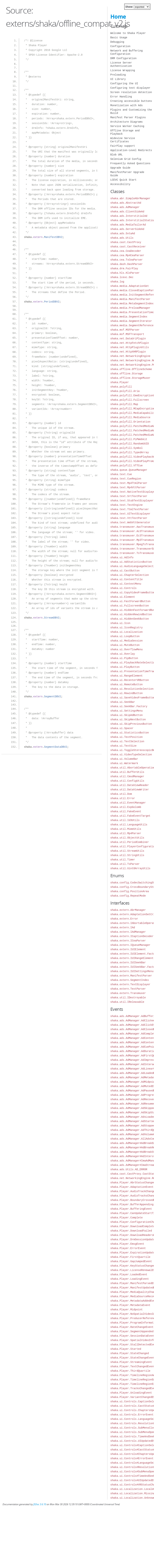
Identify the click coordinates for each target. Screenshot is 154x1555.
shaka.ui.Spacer (121, 728)
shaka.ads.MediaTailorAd (128, 224)
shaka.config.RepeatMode (128, 895)
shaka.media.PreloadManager (130, 308)
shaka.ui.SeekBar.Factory (128, 706)
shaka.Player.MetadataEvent (130, 1305)
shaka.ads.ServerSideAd (127, 229)
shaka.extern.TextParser (128, 989)
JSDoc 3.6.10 (39, 1504)
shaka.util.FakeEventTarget (130, 816)
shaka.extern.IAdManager (128, 932)
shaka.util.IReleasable (127, 1002)
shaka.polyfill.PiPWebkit (128, 439)
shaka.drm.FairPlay (124, 268)
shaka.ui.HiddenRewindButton (131, 614)
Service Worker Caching (127, 126)
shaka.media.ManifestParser (130, 299)
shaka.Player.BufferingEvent (131, 1209)
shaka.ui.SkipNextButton (128, 719)
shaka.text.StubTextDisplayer (131, 500)
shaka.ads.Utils (121, 238)
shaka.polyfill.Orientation (130, 421)
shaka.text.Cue (121, 474)
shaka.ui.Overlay (122, 654)
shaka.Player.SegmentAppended (131, 1331)
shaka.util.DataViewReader (129, 785)
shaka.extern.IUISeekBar (128, 962)
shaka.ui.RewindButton (126, 693)
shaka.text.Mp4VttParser (128, 487)
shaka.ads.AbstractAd (125, 203)
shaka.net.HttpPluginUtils (129, 347)
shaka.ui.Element (122, 597)
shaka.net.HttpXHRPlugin (128, 351)
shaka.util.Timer (122, 859)
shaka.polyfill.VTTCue (126, 465)
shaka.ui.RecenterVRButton (129, 680)
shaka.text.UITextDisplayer (130, 513)
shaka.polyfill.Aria (125, 391)
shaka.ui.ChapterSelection (129, 575)
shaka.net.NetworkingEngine (130, 356)
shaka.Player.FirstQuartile (130, 1257)
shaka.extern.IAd (122, 927)
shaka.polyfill (121, 386)
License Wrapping (122, 70)
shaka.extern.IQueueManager (130, 945)
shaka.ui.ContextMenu (125, 583)
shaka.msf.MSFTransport (127, 334)
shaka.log (117, 281)
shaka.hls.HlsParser (125, 273)
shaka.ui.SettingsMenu (126, 710)
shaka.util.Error (122, 798)
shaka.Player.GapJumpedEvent (131, 1261)
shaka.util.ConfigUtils (127, 781)
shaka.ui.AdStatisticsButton (131, 562)
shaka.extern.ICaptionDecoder (131, 936)
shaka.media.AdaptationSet (129, 286)
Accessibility (120, 184)
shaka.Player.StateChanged (129, 1353)
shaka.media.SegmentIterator (131, 321)
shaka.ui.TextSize (123, 745)
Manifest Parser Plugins (128, 117)
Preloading (118, 74)
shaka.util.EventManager (128, 802)
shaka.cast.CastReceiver (128, 246)
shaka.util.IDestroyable (128, 997)
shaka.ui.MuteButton (125, 645)
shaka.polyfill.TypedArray (129, 452)
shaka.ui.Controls (123, 588)
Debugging (117, 42)
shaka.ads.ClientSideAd (127, 211)
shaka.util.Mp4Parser (125, 833)
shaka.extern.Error (124, 918)
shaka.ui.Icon (120, 623)
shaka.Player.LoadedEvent (128, 1274)
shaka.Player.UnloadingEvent (131, 1392)
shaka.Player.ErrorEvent (128, 1248)
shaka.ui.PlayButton (125, 667)
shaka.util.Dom (121, 794)
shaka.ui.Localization (126, 632)
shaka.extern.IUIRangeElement (131, 958)
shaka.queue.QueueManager (128, 470)
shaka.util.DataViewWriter (129, 789)
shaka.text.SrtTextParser (128, 496)
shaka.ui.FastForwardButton (130, 601)
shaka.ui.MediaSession (126, 640)
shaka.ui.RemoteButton (126, 684)
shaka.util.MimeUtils (125, 829)
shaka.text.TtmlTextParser (129, 509)
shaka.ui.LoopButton (125, 636)
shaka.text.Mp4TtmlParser (128, 483)
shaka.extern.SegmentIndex (129, 980)
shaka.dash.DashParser (126, 264)
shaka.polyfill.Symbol (126, 448)
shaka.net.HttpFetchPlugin (129, 343)
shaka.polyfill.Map (124, 404)
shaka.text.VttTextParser (128, 518)
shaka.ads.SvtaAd (122, 233)
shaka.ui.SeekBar (122, 702)
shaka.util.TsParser (125, 864)
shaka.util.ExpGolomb (125, 807)
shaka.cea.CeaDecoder (125, 251)
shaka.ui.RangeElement (126, 675)
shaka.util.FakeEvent (125, 811)
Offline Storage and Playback (125, 132)
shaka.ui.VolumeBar (124, 759)
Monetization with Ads (126, 105)
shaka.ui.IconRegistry (126, 627)
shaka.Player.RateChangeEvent (131, 1327)
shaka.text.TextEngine (126, 505)
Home (118, 16)
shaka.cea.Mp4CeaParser (127, 255)
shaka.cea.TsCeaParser (126, 259)
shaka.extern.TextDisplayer (130, 984)
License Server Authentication (121, 64)
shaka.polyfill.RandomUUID (129, 443)
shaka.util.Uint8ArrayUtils (130, 868)
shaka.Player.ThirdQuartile (130, 1371)
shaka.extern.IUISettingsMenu (131, 971)
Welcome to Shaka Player (128, 33)
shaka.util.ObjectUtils (127, 837)
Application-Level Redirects (131, 150)
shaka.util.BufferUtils (127, 772)
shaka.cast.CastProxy (125, 242)
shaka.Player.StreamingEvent (131, 1362)
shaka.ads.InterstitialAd (128, 216)
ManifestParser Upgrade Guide (127, 173)
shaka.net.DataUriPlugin (128, 338)
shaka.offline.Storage (126, 373)
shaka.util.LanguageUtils (128, 824)
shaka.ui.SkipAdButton (126, 715)
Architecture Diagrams (126, 122)
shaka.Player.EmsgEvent (127, 1244)
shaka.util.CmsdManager (127, 776)
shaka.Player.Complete (126, 1217)
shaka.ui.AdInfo (121, 557)
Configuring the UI (124, 83)
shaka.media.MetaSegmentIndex (131, 303)
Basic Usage (118, 37)
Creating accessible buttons (131, 101)
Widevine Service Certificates (122, 139)
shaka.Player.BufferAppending (131, 1204)
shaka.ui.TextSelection (127, 741)
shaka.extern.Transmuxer (128, 993)
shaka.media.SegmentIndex (128, 316)
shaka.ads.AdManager (125, 207)
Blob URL (116, 154)
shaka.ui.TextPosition (126, 737)
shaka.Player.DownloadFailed (131, 1230)
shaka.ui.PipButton (124, 658)
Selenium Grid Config (125, 159)
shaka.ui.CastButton (125, 570)
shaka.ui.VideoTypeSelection (131, 754)
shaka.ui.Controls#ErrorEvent (131, 1458)
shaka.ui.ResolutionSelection (131, 689)
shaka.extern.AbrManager (128, 910)
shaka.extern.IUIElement (128, 949)
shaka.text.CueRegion (125, 478)
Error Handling (121, 96)
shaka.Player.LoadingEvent (129, 1279)
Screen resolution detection (131, 92)
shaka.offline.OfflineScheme (131, 369)
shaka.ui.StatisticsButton (129, 732)
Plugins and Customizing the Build (131, 111)
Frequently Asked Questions (130, 163)
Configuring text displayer (130, 88)
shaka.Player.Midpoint (126, 1309)
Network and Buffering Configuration (126, 52)
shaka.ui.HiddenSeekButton (129, 619)
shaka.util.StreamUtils (127, 851)
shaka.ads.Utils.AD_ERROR (128, 1169)
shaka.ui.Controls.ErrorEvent (131, 1414)
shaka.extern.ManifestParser (131, 975)
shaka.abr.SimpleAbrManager (130, 198)
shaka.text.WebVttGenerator (130, 522)
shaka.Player (119, 382)
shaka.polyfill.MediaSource (130, 417)
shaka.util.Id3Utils (125, 820)
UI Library (118, 79)
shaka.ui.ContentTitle (126, 579)
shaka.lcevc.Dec (121, 277)
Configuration (120, 46)
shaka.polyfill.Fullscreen (129, 400)
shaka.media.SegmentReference (131, 325)
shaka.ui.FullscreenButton (129, 605)
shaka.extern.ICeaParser (128, 940)
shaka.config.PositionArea (129, 891)
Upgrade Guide (120, 167)
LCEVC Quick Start (123, 180)
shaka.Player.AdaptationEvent (131, 1187)
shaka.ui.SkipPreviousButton (131, 724)
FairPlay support (122, 146)
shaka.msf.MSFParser (125, 330)
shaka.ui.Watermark (124, 763)
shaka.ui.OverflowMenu (126, 649)
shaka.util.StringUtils (127, 855)
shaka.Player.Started (125, 1349)
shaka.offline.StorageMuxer (130, 378)
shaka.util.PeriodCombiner (129, 842)
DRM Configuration (123, 58)
